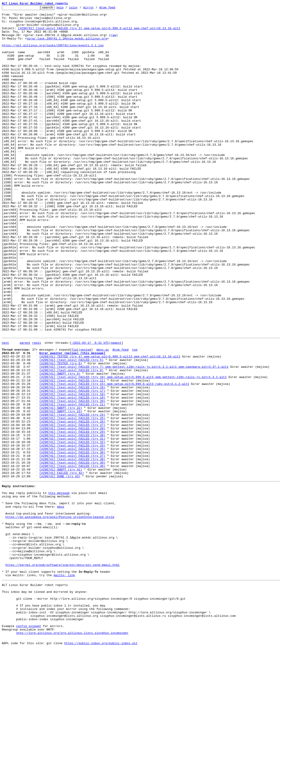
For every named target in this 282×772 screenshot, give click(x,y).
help (67, 9)
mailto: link (64, 687)
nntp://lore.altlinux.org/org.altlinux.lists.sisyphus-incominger (72, 755)
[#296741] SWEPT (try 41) (60, 561)
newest (116, 409)
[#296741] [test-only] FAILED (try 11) (72, 454)
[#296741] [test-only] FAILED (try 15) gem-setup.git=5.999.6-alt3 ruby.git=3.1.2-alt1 (114, 458)
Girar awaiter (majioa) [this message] (72, 421)
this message (59, 588)
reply (36, 409)
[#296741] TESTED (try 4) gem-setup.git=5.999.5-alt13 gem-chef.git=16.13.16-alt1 (109, 425)
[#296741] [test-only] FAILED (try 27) (72, 508)
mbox (60, 604)
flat (74, 417)
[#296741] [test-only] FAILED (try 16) (72, 462)
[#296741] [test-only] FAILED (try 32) (72, 528)
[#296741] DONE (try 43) (59, 569)
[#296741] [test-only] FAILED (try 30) (72, 520)
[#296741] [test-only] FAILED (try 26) (72, 504)
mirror (95, 9)
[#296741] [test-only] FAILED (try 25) (72, 499)
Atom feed (114, 9)
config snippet (28, 746)
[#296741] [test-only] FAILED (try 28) (72, 512)
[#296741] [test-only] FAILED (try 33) (72, 532)
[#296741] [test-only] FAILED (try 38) (72, 549)
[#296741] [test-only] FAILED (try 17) (72, 467)
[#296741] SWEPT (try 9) (59, 446)
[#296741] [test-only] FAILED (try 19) (72, 475)
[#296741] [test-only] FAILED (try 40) (72, 557)
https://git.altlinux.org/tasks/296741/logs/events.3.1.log (53, 53)
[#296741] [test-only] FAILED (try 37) (72, 545)
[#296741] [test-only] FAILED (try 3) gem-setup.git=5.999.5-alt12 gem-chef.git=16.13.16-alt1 (99, 33)
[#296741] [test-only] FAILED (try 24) (72, 495)
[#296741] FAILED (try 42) (61, 565)
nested (85, 417)
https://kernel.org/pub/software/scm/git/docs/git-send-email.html (62, 674)
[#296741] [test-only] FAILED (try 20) (72, 479)
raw (113, 41)
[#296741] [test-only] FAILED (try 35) (72, 536)
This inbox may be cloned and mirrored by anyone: (44, 705)
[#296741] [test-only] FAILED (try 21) (72, 483)
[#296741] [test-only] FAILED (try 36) (72, 540)
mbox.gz (102, 417)
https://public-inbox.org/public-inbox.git (100, 767)
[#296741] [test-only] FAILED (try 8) (71, 442)
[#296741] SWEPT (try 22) (60, 487)
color (80, 9)
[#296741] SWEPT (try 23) (60, 491)
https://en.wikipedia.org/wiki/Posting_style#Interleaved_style (59, 617)
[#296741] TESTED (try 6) (60, 434)
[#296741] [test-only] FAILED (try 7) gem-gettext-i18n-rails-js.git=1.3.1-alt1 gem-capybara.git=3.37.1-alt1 (133, 438)
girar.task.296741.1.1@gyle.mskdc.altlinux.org (67, 45)
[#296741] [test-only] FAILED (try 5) (71, 430)
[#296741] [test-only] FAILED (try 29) (72, 516)
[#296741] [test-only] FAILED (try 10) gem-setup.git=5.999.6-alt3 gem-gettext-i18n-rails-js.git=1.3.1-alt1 (133, 450)
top (134, 417)
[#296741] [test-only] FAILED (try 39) (72, 553)
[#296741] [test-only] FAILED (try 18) (72, 471)
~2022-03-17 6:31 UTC (90, 409)
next (5, 409)
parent (25, 409)
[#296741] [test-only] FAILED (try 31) (72, 524)
